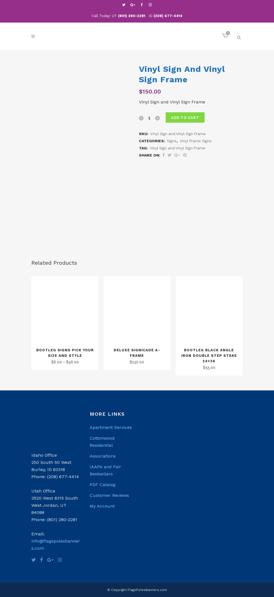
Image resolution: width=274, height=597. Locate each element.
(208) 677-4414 (168, 16)
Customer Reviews (109, 495)
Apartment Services (111, 427)
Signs (172, 141)
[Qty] (149, 118)
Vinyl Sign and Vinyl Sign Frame (177, 148)
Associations (103, 456)
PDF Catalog (103, 484)
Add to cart (186, 118)
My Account (102, 506)
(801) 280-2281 (131, 16)
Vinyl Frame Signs (196, 141)
